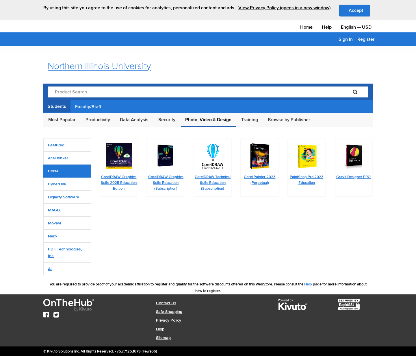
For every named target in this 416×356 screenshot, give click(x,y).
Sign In (346, 39)
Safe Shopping (169, 311)
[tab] (67, 145)
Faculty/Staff (88, 107)
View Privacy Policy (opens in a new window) (284, 8)
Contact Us (166, 302)
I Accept (358, 10)
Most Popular (62, 120)
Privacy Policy (168, 320)
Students (57, 106)
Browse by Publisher (289, 120)
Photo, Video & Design (208, 120)
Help (327, 27)
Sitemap (163, 337)
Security (166, 120)
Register (366, 39)
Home (306, 27)
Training (249, 120)
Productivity (98, 120)
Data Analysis (134, 120)
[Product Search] (195, 91)
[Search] (355, 92)
